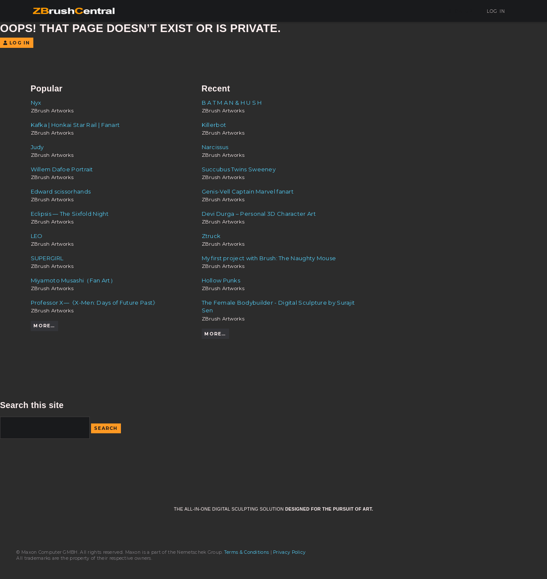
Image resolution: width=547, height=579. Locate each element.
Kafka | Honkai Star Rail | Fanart (75, 124)
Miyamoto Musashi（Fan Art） (73, 280)
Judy (37, 147)
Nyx (36, 102)
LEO (37, 235)
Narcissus (215, 147)
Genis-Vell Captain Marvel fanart (248, 191)
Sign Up (460, 11)
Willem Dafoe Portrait (62, 169)
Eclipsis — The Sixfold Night (70, 213)
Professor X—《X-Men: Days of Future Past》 (95, 302)
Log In (493, 11)
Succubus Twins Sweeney (239, 169)
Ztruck (211, 235)
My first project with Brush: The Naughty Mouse (269, 258)
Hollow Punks (221, 280)
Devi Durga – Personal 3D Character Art (259, 213)
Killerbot (214, 124)
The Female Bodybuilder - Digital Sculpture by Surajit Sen (278, 306)
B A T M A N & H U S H (232, 102)
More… (44, 326)
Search (106, 428)
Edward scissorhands (61, 191)
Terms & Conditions (246, 552)
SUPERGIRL (47, 258)
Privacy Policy (289, 552)
